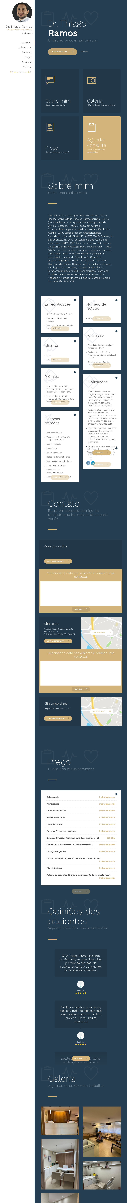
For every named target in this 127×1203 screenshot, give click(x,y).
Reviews (26, 62)
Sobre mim (24, 47)
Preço (27, 57)
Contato (26, 52)
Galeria (27, 67)
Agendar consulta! (20, 72)
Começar (25, 42)
